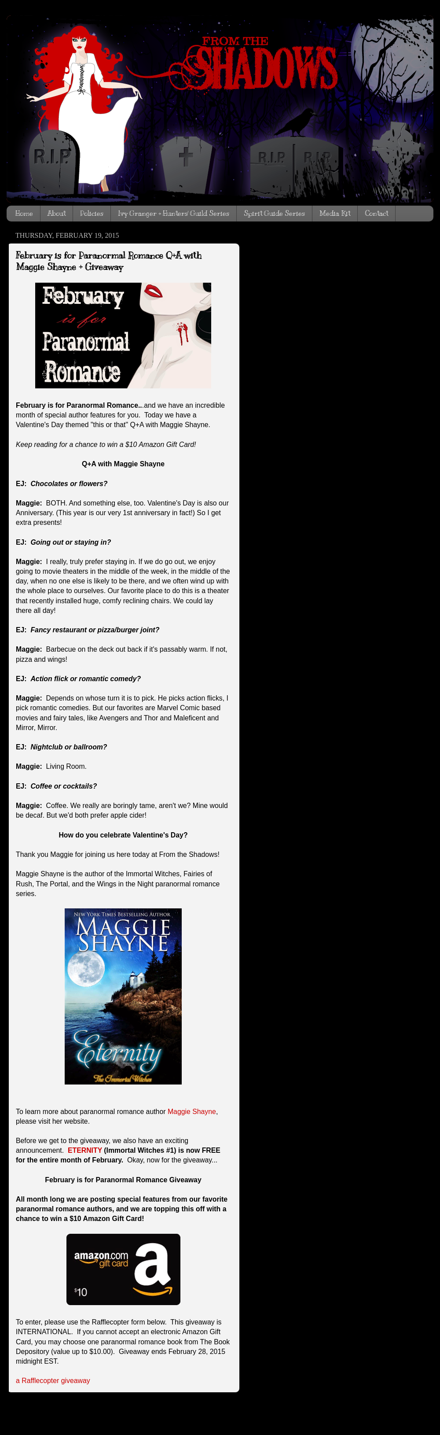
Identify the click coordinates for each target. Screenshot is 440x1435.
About (57, 213)
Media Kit (334, 213)
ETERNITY (85, 1150)
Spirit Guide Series (274, 213)
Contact (376, 213)
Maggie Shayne (192, 1111)
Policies (91, 213)
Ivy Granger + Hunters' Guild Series (173, 213)
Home (24, 213)
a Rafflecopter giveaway (53, 1380)
